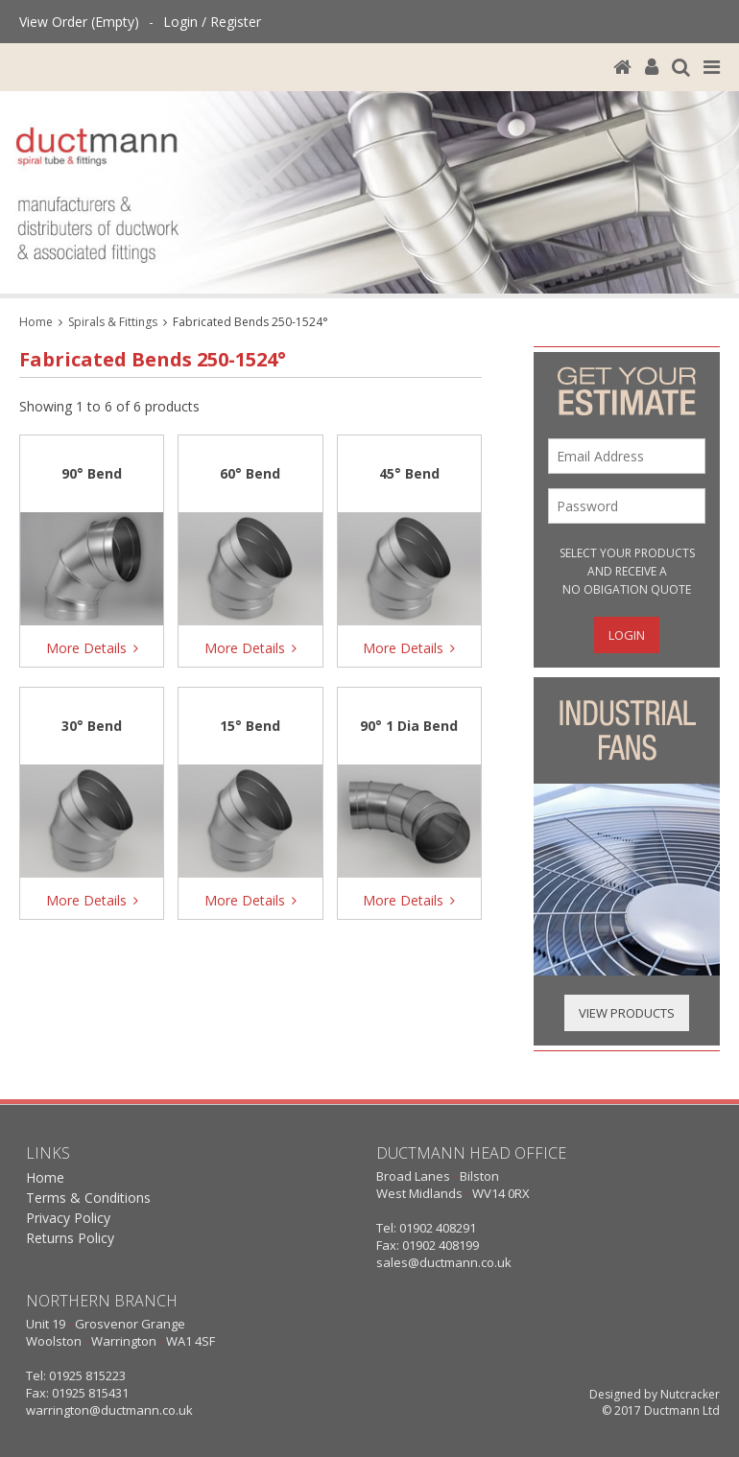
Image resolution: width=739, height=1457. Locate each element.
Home (36, 322)
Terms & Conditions (88, 1197)
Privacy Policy (68, 1218)
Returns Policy (70, 1238)
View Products (627, 1013)
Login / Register (212, 21)
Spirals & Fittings (112, 322)
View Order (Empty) (79, 21)
